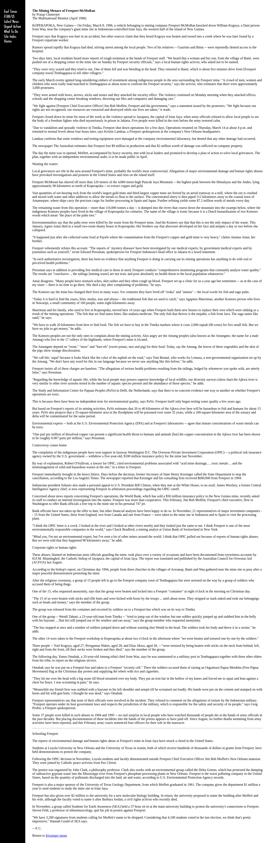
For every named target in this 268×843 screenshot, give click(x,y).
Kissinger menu (56, 835)
